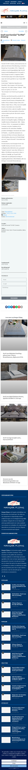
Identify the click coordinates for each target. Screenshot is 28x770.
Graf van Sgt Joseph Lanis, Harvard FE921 (12, 438)
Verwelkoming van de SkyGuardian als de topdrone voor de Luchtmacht (18, 719)
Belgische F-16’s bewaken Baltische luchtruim (19, 695)
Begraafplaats (6, 40)
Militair (5, 215)
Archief (19, 3)
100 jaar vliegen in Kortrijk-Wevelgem (17, 603)
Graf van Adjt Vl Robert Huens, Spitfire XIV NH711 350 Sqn (13, 397)
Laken (18, 40)
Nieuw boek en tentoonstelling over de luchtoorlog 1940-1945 (18, 739)
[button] (6, 307)
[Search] (26, 23)
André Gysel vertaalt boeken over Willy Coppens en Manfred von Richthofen (19, 614)
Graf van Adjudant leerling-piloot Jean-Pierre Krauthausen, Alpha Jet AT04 (13, 355)
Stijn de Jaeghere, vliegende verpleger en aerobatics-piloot (18, 678)
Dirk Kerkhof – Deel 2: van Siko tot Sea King (19, 594)
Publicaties (6, 3)
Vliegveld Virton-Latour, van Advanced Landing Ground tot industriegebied (19, 729)
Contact (20, 1)
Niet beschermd (10, 216)
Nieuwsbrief (14, 1)
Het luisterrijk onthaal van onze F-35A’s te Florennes (18, 709)
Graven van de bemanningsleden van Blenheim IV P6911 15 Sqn (11, 481)
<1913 (8, 213)
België (2, 42)
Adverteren (13, 3)
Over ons (7, 1)
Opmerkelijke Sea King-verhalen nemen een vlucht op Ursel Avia (18, 669)
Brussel (14, 40)
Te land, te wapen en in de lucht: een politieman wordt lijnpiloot (19, 687)
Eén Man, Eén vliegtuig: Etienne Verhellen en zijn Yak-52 (19, 586)
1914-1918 (13, 213)
